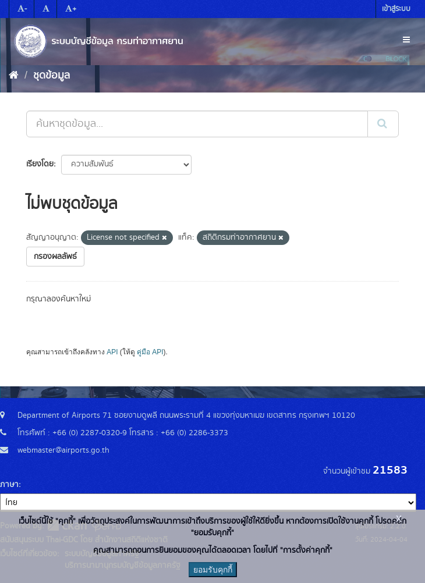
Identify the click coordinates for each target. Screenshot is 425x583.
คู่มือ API (150, 352)
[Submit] (383, 124)
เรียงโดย (40, 164)
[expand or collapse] (406, 40)
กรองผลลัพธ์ (55, 256)
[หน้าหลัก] (14, 75)
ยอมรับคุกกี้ (212, 569)
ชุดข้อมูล (51, 75)
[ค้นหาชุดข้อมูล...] (197, 124)
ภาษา (9, 484)
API (112, 352)
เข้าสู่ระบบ (396, 9)
